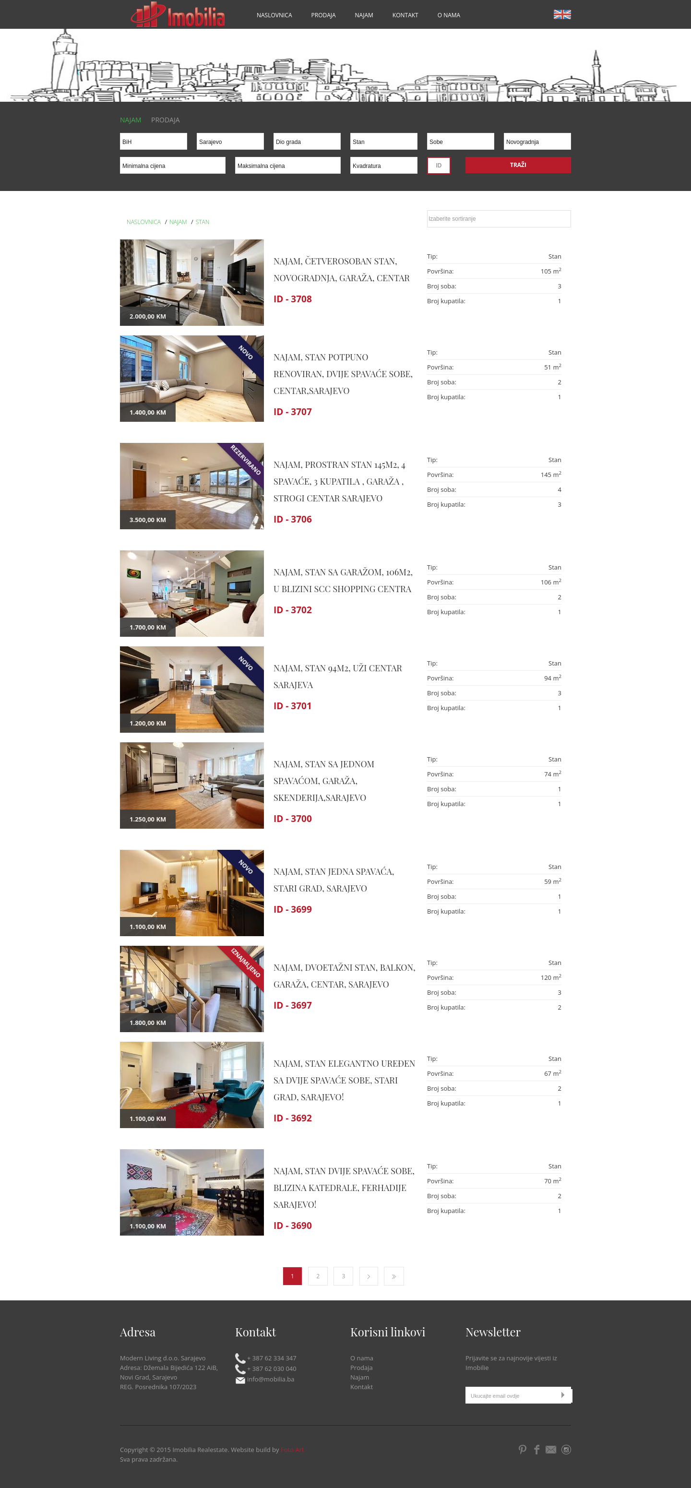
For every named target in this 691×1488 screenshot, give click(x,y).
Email (552, 1449)
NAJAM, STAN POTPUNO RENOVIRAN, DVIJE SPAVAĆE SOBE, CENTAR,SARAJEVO (343, 373)
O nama (449, 15)
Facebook (536, 1449)
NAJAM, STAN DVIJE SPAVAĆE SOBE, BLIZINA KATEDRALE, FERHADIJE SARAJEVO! (344, 1187)
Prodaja (323, 15)
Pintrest (523, 1449)
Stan (203, 222)
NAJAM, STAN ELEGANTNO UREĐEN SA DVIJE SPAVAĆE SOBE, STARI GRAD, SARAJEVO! (345, 1080)
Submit (565, 1395)
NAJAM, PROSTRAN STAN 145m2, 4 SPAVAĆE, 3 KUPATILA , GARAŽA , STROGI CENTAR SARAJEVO (339, 481)
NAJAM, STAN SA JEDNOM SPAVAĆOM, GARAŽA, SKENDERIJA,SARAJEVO (324, 780)
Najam (364, 15)
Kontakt (405, 15)
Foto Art (292, 1449)
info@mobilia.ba (265, 1379)
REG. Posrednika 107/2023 (158, 1386)
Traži (518, 165)
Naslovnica (274, 15)
